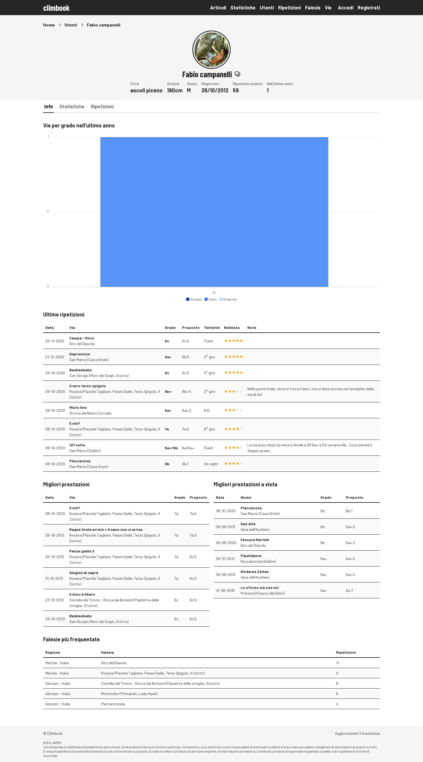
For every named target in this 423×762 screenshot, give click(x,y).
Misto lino (78, 407)
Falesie (312, 8)
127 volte (77, 445)
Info (48, 106)
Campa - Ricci (81, 338)
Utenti (267, 8)
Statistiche (242, 8)
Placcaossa (79, 460)
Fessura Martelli (255, 539)
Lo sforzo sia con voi (260, 587)
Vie (328, 8)
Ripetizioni (289, 8)
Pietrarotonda (113, 704)
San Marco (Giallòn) (85, 450)
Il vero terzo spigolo (87, 385)
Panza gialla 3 (81, 551)
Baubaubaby (80, 369)
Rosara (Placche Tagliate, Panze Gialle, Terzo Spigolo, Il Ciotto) (114, 394)
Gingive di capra (83, 572)
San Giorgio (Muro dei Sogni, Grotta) (98, 375)
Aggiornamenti (347, 733)
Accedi (345, 8)
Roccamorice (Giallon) (258, 561)
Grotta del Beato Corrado (90, 413)
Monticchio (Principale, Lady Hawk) (129, 693)
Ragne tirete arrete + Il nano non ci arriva (105, 529)
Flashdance (251, 555)
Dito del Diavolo (82, 343)
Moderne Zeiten (255, 571)
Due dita (248, 523)
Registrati (369, 8)
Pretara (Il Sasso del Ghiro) (263, 593)
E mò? (74, 423)
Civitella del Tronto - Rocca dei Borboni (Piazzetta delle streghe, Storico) (114, 603)
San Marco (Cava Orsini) (88, 359)
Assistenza (371, 733)
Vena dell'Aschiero (255, 529)
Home (49, 24)
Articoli (218, 8)
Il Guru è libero (82, 594)
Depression (79, 354)
